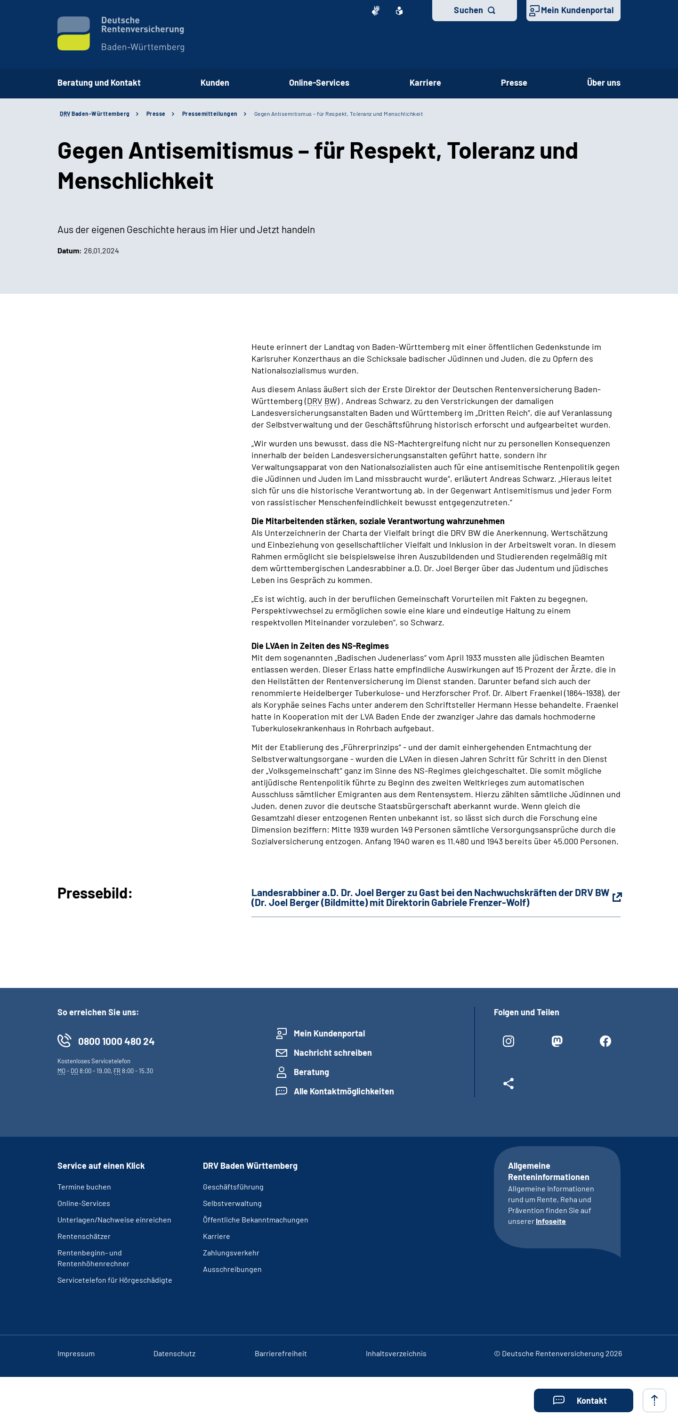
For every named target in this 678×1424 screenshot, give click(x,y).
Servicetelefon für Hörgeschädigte (114, 1279)
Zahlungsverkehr (231, 1252)
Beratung (311, 1072)
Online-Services (319, 82)
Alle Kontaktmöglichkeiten (344, 1091)
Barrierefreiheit (281, 1353)
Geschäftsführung (233, 1186)
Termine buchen (84, 1186)
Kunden (215, 82)
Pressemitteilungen (210, 113)
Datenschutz (174, 1353)
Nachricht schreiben (333, 1052)
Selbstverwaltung (232, 1202)
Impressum (76, 1353)
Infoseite (551, 1220)
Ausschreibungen (232, 1268)
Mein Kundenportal (577, 10)
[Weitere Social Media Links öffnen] (509, 1087)
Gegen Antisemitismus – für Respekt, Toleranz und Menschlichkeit (338, 113)
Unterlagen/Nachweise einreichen (114, 1219)
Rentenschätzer (84, 1235)
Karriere (425, 82)
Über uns (604, 82)
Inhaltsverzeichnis (396, 1353)
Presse (514, 82)
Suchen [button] (468, 10)
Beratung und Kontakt (99, 82)
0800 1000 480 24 (116, 1041)
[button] (583, 1400)
